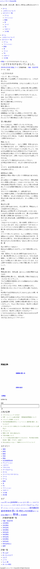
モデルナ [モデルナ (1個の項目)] (18, 508)
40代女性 (6, 537)
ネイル (5, 472)
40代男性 (6, 534)
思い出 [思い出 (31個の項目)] (15, 511)
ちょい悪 (5, 562)
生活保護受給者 (8, 460)
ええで (5, 557)
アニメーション (8, 463)
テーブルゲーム (8, 469)
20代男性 (6, 525)
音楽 (4, 456)
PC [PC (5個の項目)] (6, 502)
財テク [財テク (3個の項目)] (35, 511)
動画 (4, 454)
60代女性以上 (7, 543)
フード (6, 24)
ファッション (8, 17)
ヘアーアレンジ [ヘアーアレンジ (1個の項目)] (12, 508)
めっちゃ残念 (7, 564)
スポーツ (7, 29)
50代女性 (6, 541)
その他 (6, 31)
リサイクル (6, 467)
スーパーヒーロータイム (10, 474)
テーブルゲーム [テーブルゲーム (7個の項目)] (28, 505)
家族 (12, 67)
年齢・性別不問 (33, 67)
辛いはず (5, 553)
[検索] (2, 409)
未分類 (5, 495)
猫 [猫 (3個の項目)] (24, 511)
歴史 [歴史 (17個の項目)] (21, 511)
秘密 (4, 546)
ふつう (5, 559)
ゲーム (6, 15)
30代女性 (6, 532)
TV (5, 27)
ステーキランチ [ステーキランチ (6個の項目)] (17, 505)
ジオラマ (5, 465)
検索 (2, 403)
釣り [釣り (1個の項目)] (20, 515)
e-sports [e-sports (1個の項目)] (2, 502)
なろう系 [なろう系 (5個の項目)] (26, 502)
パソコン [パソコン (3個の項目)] (5, 508)
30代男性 (6, 530)
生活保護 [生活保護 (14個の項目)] (29, 511)
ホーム (5, 8)
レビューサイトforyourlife (8, 1)
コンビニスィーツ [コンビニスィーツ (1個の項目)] (8, 505)
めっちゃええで (8, 555)
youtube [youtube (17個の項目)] (14, 502)
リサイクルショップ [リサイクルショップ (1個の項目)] (24, 508)
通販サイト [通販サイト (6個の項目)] (9, 515)
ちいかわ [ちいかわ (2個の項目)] (20, 502)
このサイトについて (9, 11)
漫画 (4, 449)
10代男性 (6, 523)
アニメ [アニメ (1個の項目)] (30, 502)
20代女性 (6, 527)
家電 (4, 451)
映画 (5, 20)
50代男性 (6, 539)
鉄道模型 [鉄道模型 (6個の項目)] (24, 515)
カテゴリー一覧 (8, 13)
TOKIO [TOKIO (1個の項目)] (8, 502)
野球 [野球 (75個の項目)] (15, 514)
